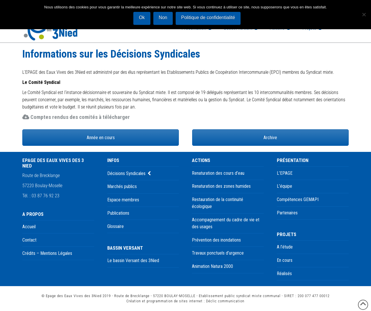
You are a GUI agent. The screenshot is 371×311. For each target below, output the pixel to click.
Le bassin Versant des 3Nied (133, 260)
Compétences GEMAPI (298, 199)
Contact (29, 240)
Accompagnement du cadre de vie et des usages (225, 223)
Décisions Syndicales (126, 173)
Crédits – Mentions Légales (47, 253)
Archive (270, 137)
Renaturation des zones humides (221, 186)
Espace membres (123, 200)
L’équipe (284, 186)
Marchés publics (122, 186)
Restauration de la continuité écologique (217, 203)
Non (163, 17)
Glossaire (115, 226)
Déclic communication (225, 301)
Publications (118, 213)
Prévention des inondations (216, 240)
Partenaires (287, 213)
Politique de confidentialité (208, 17)
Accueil (29, 226)
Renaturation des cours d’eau (218, 173)
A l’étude (285, 247)
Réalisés (284, 273)
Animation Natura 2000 (212, 266)
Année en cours (101, 137)
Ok (142, 17)
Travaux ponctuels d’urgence (218, 253)
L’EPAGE (284, 173)
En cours (284, 260)
